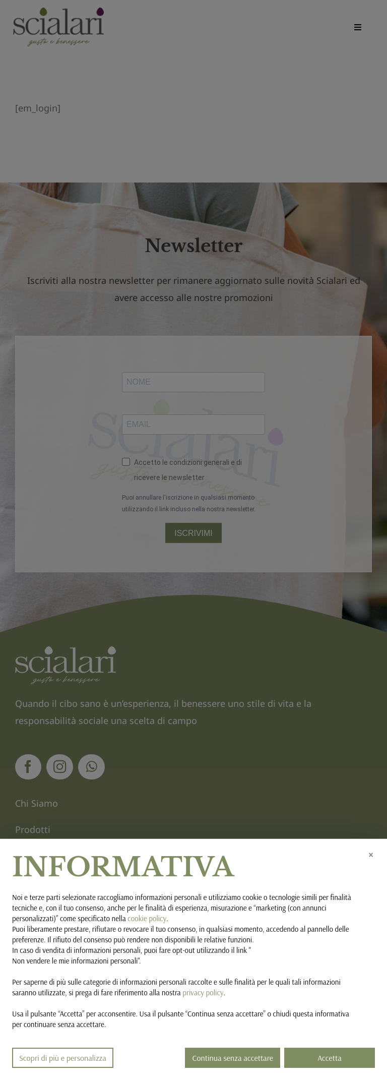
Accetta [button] (329, 1058)
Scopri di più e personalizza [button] (62, 1058)
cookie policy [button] (146, 918)
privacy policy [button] (202, 992)
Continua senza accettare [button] (232, 1058)
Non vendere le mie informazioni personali (75, 961)
